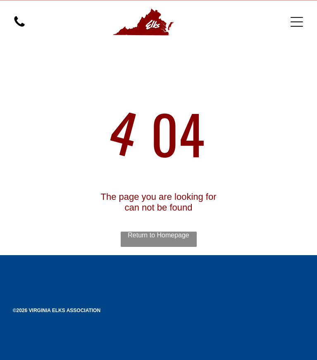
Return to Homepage (158, 235)
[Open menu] (297, 22)
